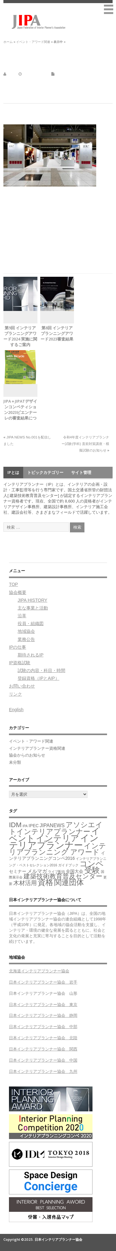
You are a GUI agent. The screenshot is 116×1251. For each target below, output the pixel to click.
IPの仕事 (17, 647)
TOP (13, 584)
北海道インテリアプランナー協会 (39, 971)
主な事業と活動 (33, 607)
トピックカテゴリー (45, 472)
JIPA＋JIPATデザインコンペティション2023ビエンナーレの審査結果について (20, 412)
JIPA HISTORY (32, 600)
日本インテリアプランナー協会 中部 (43, 1026)
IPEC (34, 825)
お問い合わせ (22, 685)
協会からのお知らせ (27, 755)
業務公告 (26, 639)
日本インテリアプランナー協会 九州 (43, 1071)
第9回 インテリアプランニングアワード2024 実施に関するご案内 (20, 336)
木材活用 (25, 883)
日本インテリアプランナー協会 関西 (43, 1049)
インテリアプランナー (54, 841)
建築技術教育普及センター (63, 876)
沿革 (22, 615)
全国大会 (74, 871)
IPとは (13, 472)
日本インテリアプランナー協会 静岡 (43, 1015)
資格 (45, 882)
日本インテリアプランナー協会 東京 (43, 1004)
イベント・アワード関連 (74, 74)
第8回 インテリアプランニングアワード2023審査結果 (57, 333)
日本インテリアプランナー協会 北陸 (43, 1038)
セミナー (17, 871)
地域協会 (26, 631)
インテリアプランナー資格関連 (37, 748)
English (16, 709)
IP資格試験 (20, 662)
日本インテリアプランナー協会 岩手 (43, 982)
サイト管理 (81, 472)
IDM (15, 825)
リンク (15, 694)
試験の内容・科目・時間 (41, 670)
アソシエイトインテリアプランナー (56, 828)
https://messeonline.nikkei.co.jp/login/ (37, 247)
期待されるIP (31, 654)
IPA (25, 826)
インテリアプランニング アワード (57, 849)
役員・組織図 (31, 623)
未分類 (15, 762)
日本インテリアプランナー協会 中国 (43, 1060)
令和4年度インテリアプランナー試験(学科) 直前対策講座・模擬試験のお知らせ (85, 443)
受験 (92, 870)
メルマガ (37, 871)
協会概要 (17, 592)
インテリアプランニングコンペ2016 (57, 855)
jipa (10, 74)
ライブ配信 (56, 871)
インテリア (57, 838)
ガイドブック (68, 865)
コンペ (91, 863)
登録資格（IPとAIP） (38, 678)
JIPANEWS (52, 825)
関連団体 (69, 882)
